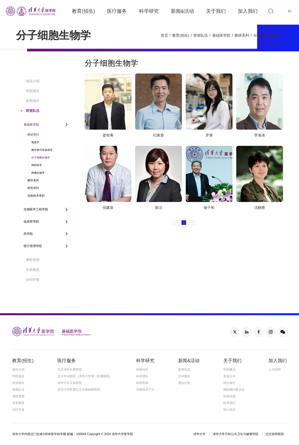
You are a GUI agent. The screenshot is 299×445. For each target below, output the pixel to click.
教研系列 (240, 35)
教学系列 (33, 180)
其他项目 (29, 101)
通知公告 (184, 382)
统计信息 (229, 409)
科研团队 (142, 376)
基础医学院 (218, 35)
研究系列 (33, 188)
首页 (159, 35)
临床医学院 (31, 221)
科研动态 (142, 369)
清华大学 (199, 434)
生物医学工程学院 (36, 209)
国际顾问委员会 (234, 389)
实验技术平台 (145, 389)
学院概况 (229, 369)
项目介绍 (29, 81)
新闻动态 (184, 369)
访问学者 (29, 280)
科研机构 (142, 382)
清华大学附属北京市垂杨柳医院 (78, 389)
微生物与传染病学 (42, 149)
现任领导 (229, 382)
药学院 (28, 233)
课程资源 (29, 260)
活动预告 (184, 376)
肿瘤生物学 (38, 172)
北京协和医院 (275, 434)
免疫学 (35, 142)
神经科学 (36, 165)
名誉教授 (29, 270)
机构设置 (229, 396)
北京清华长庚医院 (69, 369)
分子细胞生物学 (265, 35)
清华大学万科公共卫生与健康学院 (235, 434)
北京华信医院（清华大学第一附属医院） (84, 376)
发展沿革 (229, 376)
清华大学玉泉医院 (69, 382)
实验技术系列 (36, 195)
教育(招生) (176, 35)
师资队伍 (197, 35)
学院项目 (29, 91)
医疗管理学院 (33, 246)
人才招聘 (274, 369)
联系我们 (229, 403)
